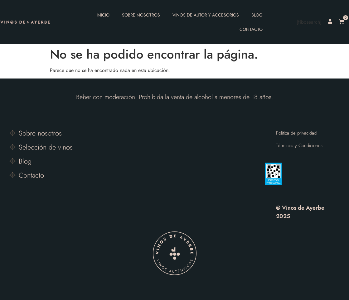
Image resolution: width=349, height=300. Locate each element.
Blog (257, 15)
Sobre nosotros (141, 15)
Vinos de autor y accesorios (205, 15)
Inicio (103, 15)
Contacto (251, 29)
